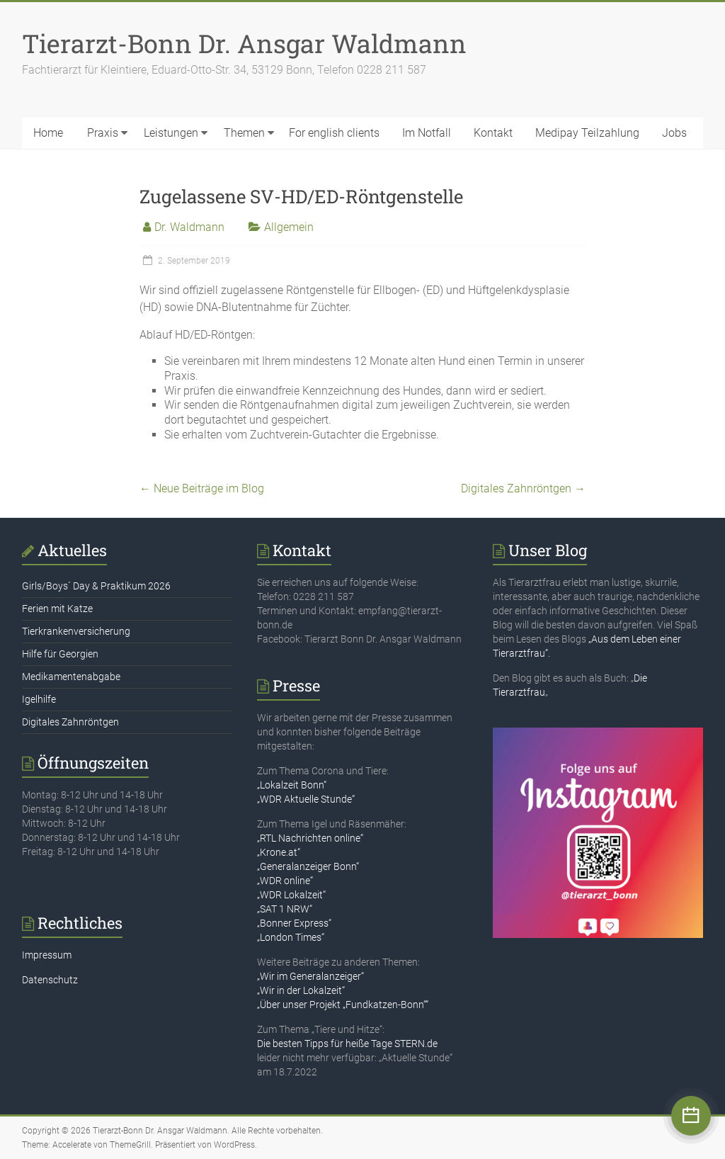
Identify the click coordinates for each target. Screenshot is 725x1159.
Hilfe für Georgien (60, 654)
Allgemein (289, 227)
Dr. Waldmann (189, 227)
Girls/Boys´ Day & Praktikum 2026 (96, 586)
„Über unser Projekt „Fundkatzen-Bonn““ (342, 1004)
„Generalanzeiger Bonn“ (308, 866)
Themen (244, 133)
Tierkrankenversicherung (76, 631)
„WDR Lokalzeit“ (291, 894)
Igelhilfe (39, 699)
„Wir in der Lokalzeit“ (301, 990)
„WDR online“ (285, 880)
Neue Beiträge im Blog (201, 488)
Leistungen (171, 133)
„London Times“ (290, 937)
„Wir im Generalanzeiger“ (310, 976)
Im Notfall (426, 133)
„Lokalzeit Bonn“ (291, 785)
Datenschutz (50, 979)
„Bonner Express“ (294, 923)
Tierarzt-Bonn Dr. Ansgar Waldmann (244, 43)
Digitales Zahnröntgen (523, 488)
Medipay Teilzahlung (587, 133)
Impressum (47, 955)
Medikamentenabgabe (71, 676)
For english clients (334, 133)
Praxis (102, 133)
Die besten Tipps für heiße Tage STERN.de (347, 1043)
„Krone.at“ (278, 852)
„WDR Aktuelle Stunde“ (306, 799)
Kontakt (493, 133)
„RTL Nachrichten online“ (310, 838)
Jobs (674, 133)
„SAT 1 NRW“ (284, 909)
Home (48, 133)
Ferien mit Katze (57, 608)
